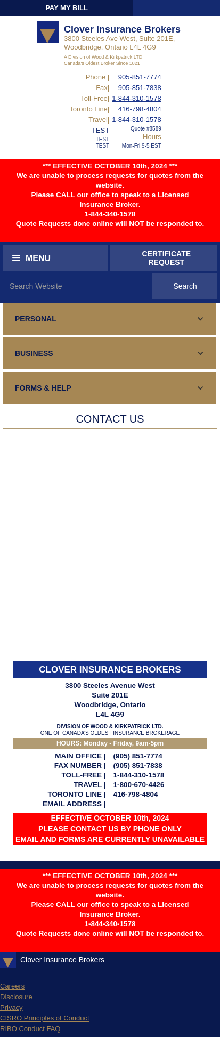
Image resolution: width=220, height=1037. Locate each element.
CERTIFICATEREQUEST (166, 257)
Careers (12, 986)
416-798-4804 (139, 109)
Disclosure (16, 997)
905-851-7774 (139, 77)
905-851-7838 (139, 88)
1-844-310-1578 (136, 98)
